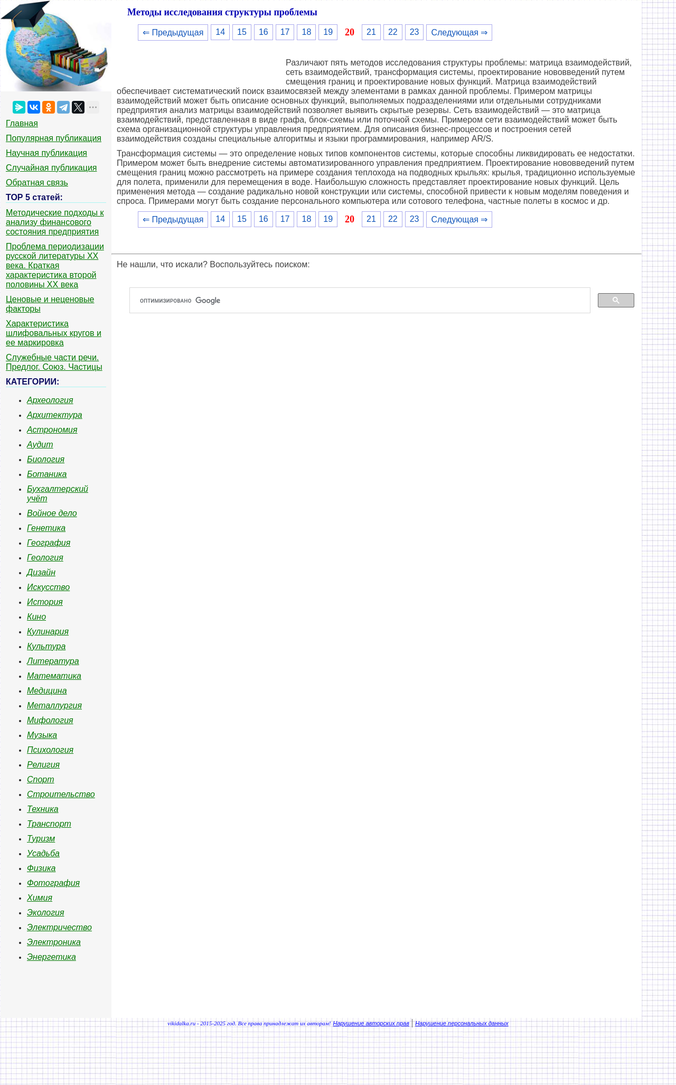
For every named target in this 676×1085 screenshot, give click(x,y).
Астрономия (52, 429)
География (48, 542)
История (45, 601)
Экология (45, 912)
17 (285, 31)
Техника (43, 809)
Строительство (61, 794)
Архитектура (54, 414)
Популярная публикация (53, 138)
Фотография (53, 882)
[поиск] (364, 300)
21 (371, 31)
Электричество (59, 927)
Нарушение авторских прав (371, 1023)
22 (393, 31)
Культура (46, 646)
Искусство (48, 587)
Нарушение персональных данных (462, 1023)
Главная (22, 123)
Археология (50, 400)
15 (242, 31)
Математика (54, 675)
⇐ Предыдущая (173, 32)
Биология (45, 459)
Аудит (40, 444)
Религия (43, 764)
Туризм (41, 838)
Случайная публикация (51, 167)
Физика (41, 868)
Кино (36, 616)
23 (414, 31)
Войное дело (52, 513)
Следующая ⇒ (459, 32)
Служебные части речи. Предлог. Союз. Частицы (54, 362)
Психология (50, 749)
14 (220, 31)
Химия (39, 897)
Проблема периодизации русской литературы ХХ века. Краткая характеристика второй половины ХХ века (55, 265)
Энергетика (51, 956)
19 (328, 31)
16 (263, 31)
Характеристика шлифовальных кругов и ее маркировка (53, 333)
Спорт (40, 779)
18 (306, 31)
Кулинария (48, 631)
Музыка (42, 735)
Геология (45, 557)
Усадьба (43, 853)
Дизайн (41, 572)
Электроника (54, 942)
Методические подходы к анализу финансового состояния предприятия (55, 222)
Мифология (50, 720)
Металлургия (54, 705)
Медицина (47, 690)
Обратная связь (37, 182)
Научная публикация (46, 152)
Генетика (46, 527)
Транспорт (49, 823)
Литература (53, 661)
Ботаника (47, 474)
